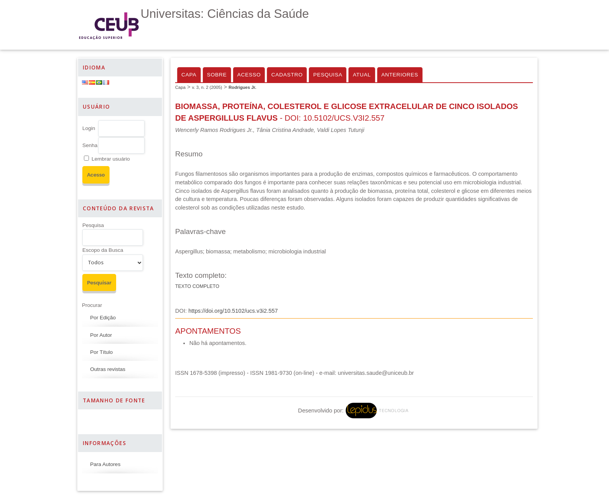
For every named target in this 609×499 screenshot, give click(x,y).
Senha (89, 145)
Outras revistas (107, 369)
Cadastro (287, 75)
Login (88, 128)
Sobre (217, 75)
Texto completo (197, 286)
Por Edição (103, 318)
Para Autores (105, 464)
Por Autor (101, 335)
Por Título (101, 352)
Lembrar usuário (111, 159)
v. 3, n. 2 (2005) (207, 87)
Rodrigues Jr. (242, 87)
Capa (189, 75)
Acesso (249, 75)
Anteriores (399, 75)
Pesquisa (93, 225)
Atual (362, 75)
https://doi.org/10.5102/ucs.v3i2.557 (233, 311)
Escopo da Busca (102, 250)
